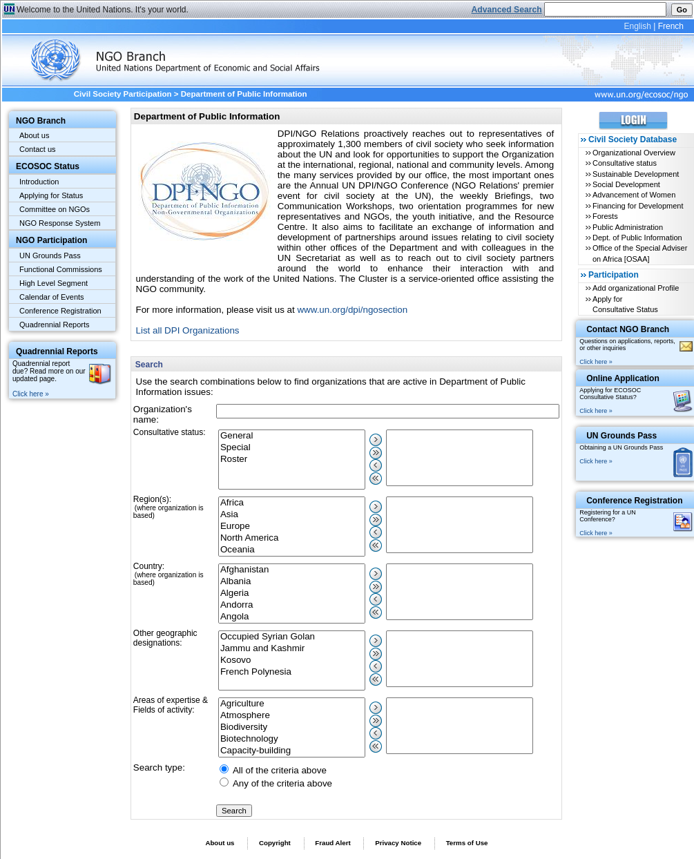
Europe (292, 526)
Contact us (37, 149)
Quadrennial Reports (54, 324)
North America (292, 538)
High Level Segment (53, 283)
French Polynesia (292, 672)
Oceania (292, 550)
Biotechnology (292, 739)
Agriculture (292, 704)
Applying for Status (51, 195)
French (671, 26)
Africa (292, 503)
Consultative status (624, 163)
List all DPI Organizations (188, 330)
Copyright (275, 843)
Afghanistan (292, 570)
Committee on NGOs (54, 209)
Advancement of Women (633, 195)
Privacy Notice (398, 843)
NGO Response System (59, 223)
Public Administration (627, 227)
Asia (292, 515)
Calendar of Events (51, 297)
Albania (292, 582)
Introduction (39, 181)
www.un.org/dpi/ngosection (352, 310)
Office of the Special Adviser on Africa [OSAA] (639, 253)
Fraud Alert (332, 843)
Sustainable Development (635, 174)
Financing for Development (637, 206)
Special (292, 448)
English (637, 26)
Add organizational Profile (635, 288)
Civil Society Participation (123, 94)
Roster (292, 459)
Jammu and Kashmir (292, 649)
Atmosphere (292, 716)
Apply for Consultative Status (625, 304)
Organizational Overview (633, 152)
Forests (605, 216)
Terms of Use (467, 843)
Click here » (30, 394)
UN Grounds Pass (50, 255)
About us (34, 135)
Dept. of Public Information (637, 237)
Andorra (292, 605)
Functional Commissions (60, 269)
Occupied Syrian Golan (292, 637)
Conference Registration (60, 311)
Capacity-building (292, 751)
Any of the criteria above (282, 783)
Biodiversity (292, 727)
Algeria (292, 593)
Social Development (626, 184)
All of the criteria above (280, 770)
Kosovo (292, 660)
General (292, 436)
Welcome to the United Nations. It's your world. (103, 10)
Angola (292, 617)
